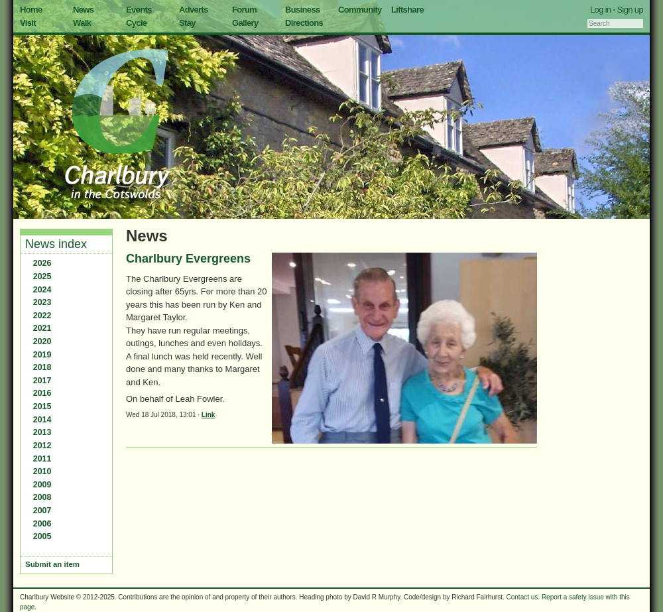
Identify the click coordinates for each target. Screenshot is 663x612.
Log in (600, 10)
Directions (304, 23)
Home (31, 10)
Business (302, 10)
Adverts (193, 10)
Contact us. (523, 597)
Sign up (630, 10)
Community (360, 10)
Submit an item (52, 564)
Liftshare (407, 10)
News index (56, 244)
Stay (187, 23)
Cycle (136, 23)
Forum (244, 10)
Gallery (245, 23)
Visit (28, 23)
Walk (82, 23)
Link (208, 414)
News (83, 10)
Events (139, 10)
